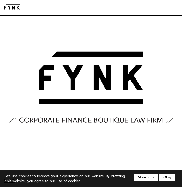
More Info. (146, 177)
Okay (167, 177)
